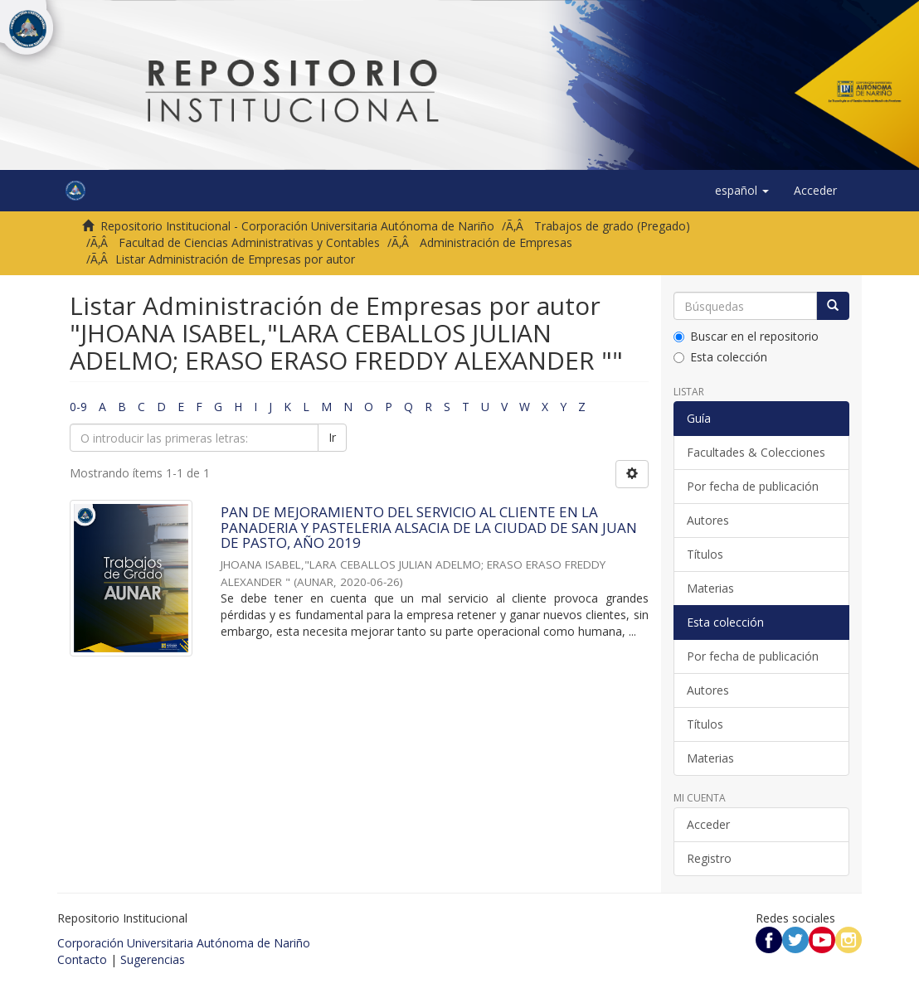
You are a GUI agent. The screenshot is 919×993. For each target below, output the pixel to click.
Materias (710, 588)
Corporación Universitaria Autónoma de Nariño (183, 943)
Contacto (82, 959)
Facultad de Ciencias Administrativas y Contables (249, 242)
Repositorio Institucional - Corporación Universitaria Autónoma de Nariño (297, 226)
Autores (708, 520)
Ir (332, 437)
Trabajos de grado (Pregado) (612, 226)
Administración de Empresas (496, 242)
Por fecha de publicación (753, 486)
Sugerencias (152, 959)
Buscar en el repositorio (746, 336)
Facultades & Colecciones (756, 452)
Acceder (708, 824)
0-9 (78, 406)
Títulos (705, 554)
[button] (742, 190)
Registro (709, 858)
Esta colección (720, 357)
